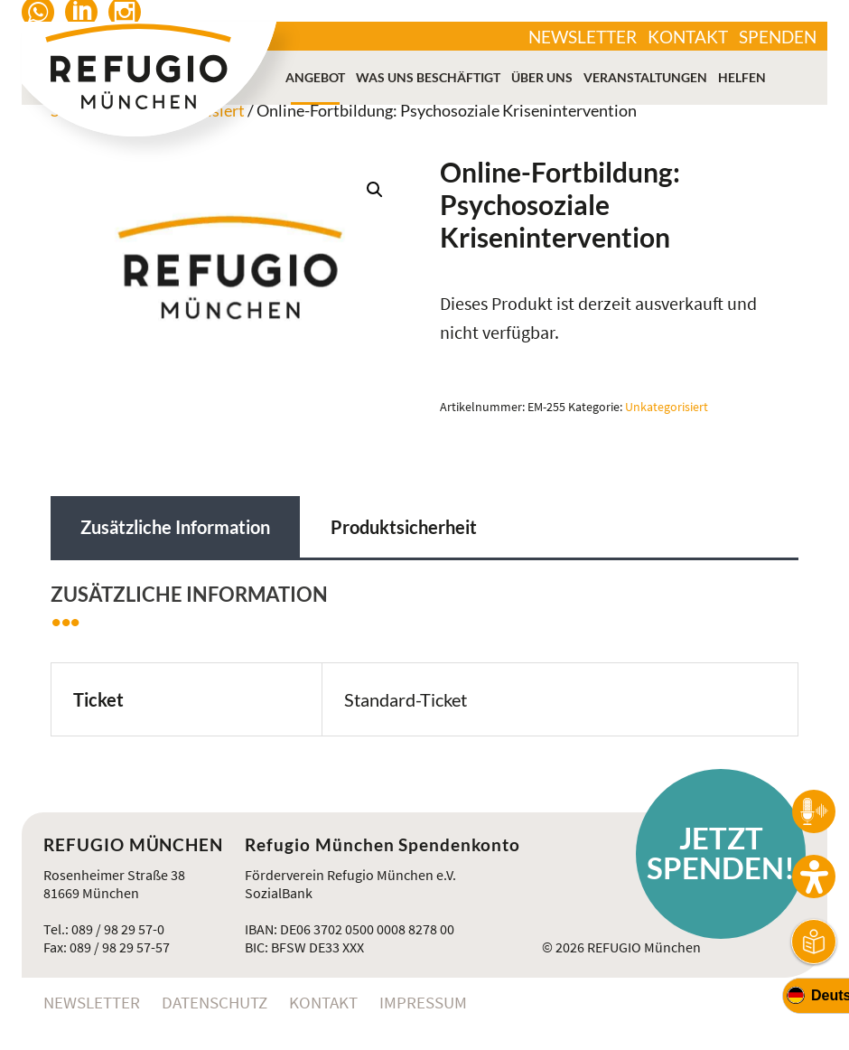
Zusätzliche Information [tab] (175, 527)
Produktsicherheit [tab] (404, 527)
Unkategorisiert (666, 406)
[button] (375, 189)
